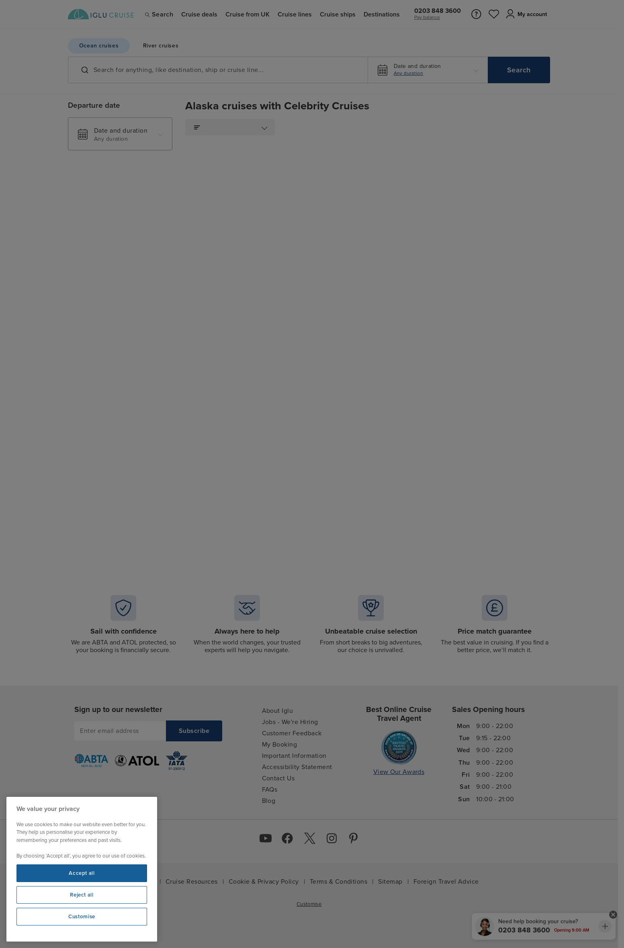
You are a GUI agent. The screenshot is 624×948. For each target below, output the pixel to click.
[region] (81, 869)
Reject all (82, 895)
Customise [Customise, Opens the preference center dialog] (81, 916)
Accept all (82, 873)
